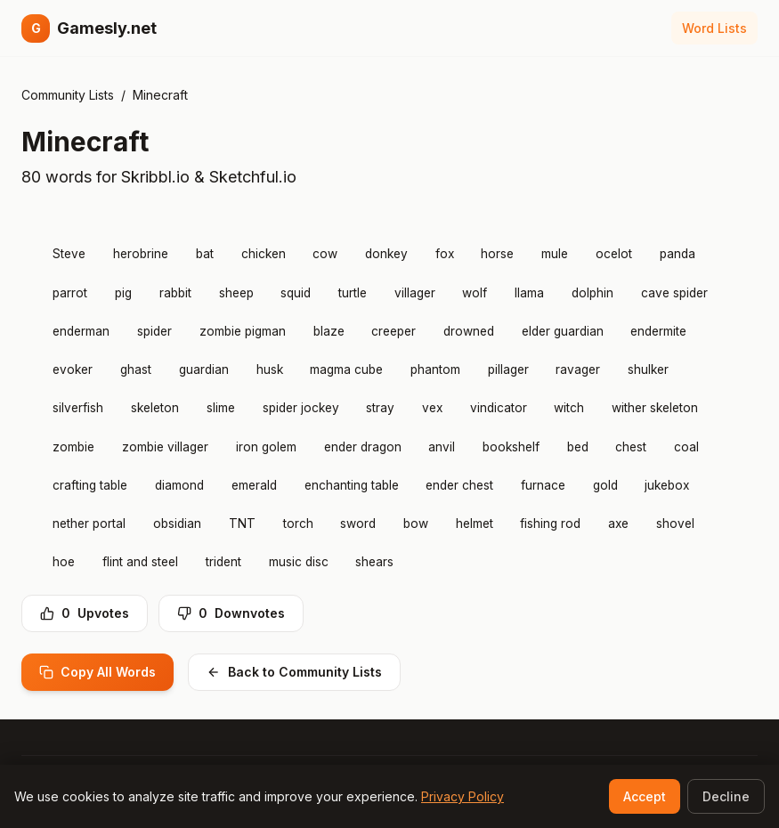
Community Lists (67, 94)
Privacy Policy (462, 796)
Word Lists (714, 28)
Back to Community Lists (294, 671)
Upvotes (84, 613)
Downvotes (231, 613)
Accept (644, 796)
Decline (726, 796)
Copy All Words (97, 671)
